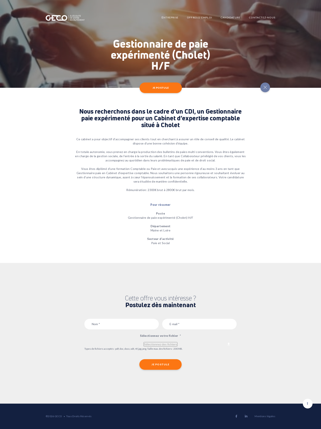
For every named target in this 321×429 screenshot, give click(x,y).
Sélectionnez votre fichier (160, 335)
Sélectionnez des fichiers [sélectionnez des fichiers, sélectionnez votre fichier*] (160, 344)
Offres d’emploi (199, 17)
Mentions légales (265, 416)
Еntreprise (170, 17)
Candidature (230, 17)
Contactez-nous (262, 17)
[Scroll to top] (308, 403)
